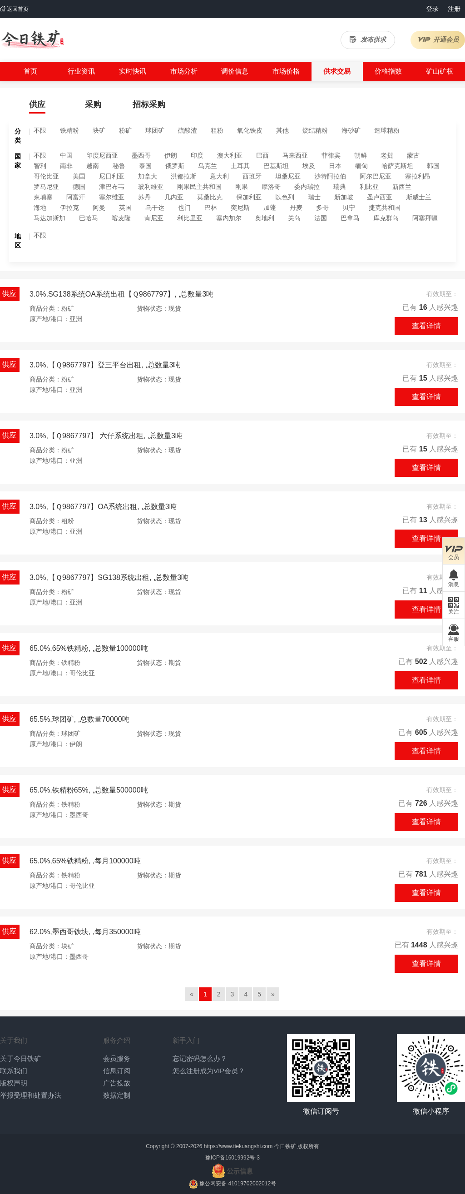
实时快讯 (132, 71)
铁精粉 (69, 130)
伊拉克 (69, 207)
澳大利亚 (229, 155)
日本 (335, 165)
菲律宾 (331, 155)
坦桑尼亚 (288, 176)
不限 (40, 130)
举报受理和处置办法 (30, 1095)
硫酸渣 (187, 130)
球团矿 (154, 130)
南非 (66, 165)
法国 (320, 218)
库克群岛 (386, 218)
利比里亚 (190, 218)
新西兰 (401, 186)
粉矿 (125, 130)
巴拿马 (350, 218)
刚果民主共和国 (199, 186)
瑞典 (339, 186)
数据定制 (116, 1095)
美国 (79, 176)
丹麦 (296, 207)
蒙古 (413, 155)
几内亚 (173, 197)
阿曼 (99, 207)
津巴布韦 (111, 186)
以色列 (284, 197)
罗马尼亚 (46, 186)
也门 (184, 207)
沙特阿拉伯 (330, 176)
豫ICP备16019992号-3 (232, 1157)
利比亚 (369, 186)
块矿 (99, 130)
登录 (432, 8)
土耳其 (240, 165)
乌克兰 (207, 165)
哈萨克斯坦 (397, 165)
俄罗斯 (174, 165)
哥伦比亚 (46, 176)
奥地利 (264, 218)
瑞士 (314, 197)
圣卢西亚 (379, 197)
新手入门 (186, 1040)
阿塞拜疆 (425, 218)
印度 (197, 155)
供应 (37, 104)
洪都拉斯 (183, 176)
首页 (30, 71)
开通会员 (438, 39)
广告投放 (116, 1083)
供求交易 (337, 71)
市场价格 (286, 71)
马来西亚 (295, 155)
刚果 (241, 186)
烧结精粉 (315, 130)
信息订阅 (116, 1071)
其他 (282, 130)
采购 (93, 104)
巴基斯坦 (276, 165)
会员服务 (116, 1058)
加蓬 (269, 207)
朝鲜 (360, 155)
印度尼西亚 (102, 155)
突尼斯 (240, 207)
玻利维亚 (150, 186)
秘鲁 (119, 165)
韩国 (433, 165)
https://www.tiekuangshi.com (238, 1146)
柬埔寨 (43, 197)
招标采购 (149, 104)
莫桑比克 (210, 197)
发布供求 (368, 39)
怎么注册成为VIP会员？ (209, 1071)
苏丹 (144, 197)
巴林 (210, 207)
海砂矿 (351, 130)
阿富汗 (75, 197)
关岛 (294, 218)
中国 (66, 155)
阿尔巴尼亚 (375, 176)
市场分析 (184, 71)
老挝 (387, 155)
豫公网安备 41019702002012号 (237, 1183)
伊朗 (170, 155)
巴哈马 (88, 218)
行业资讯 (81, 71)
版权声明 (13, 1083)
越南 (92, 165)
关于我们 (13, 1040)
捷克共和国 (385, 207)
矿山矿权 (439, 71)
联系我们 (13, 1071)
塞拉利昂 (417, 176)
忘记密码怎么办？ (200, 1058)
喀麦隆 (121, 218)
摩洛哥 (271, 186)
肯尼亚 (153, 218)
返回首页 (14, 9)
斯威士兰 (418, 197)
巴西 (262, 155)
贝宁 (348, 207)
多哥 (322, 207)
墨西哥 (141, 155)
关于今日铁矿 (20, 1058)
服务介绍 (116, 1040)
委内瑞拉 (307, 186)
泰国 (145, 165)
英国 (125, 207)
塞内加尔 (229, 218)
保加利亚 (249, 197)
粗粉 (217, 130)
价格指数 (388, 71)
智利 (40, 165)
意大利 (219, 176)
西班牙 (252, 176)
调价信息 (234, 71)
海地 (40, 207)
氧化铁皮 (249, 130)
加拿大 (147, 176)
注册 (454, 8)
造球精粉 (387, 130)
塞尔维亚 (111, 197)
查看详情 (426, 326)
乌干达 (154, 207)
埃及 (308, 165)
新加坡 (343, 197)
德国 (79, 186)
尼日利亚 (111, 176)
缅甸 (361, 165)
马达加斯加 (49, 218)
